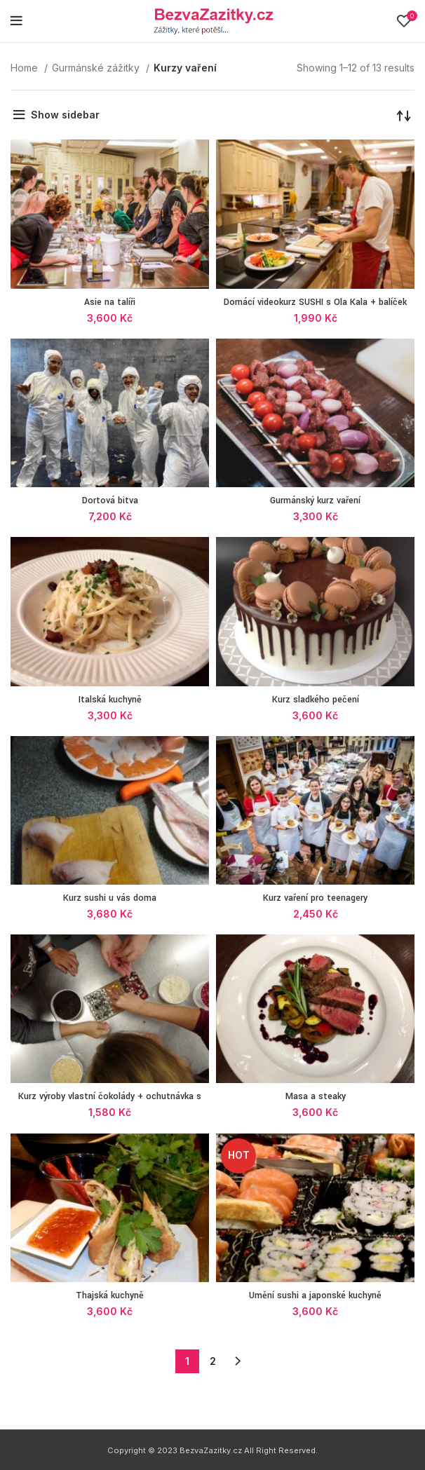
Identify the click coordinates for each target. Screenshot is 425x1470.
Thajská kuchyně (110, 1295)
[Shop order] (403, 114)
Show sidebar (65, 115)
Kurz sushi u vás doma (109, 898)
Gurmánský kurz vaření (315, 500)
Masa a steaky (315, 1096)
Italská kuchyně (110, 699)
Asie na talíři (109, 302)
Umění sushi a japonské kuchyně (315, 1295)
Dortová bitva (110, 500)
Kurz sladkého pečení (315, 699)
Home (26, 68)
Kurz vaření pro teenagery (315, 898)
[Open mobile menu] (16, 21)
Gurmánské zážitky (97, 68)
